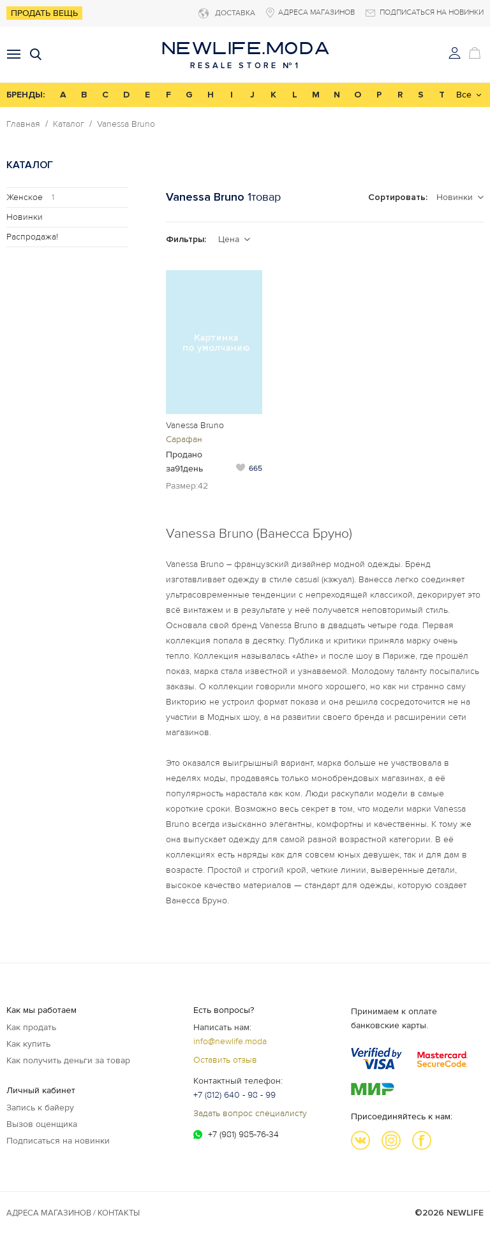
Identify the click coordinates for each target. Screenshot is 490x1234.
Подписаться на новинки (58, 1140)
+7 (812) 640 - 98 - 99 (234, 1094)
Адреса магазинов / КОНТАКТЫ (73, 1213)
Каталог (68, 124)
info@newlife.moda (230, 1041)
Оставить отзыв (225, 1059)
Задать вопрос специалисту (250, 1113)
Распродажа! (32, 236)
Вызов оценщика (41, 1124)
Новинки (24, 217)
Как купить (28, 1043)
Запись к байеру (40, 1107)
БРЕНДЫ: (25, 94)
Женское (30, 197)
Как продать (31, 1027)
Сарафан (184, 439)
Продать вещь (44, 13)
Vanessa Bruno (126, 124)
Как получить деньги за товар (68, 1060)
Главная (23, 124)
